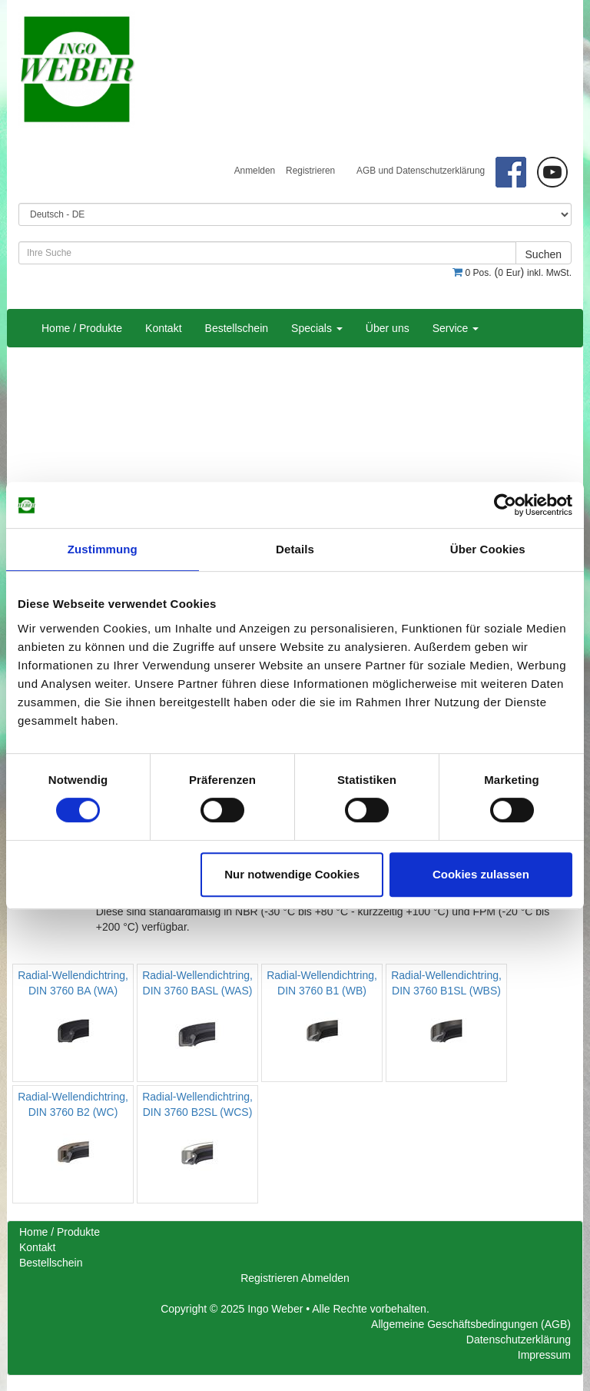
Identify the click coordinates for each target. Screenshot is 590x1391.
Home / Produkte (81, 328)
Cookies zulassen (481, 874)
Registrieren (310, 170)
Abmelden (325, 1278)
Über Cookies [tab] (487, 549)
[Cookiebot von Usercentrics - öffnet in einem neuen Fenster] (505, 504)
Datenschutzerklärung (518, 1339)
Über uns (387, 328)
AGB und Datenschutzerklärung (420, 170)
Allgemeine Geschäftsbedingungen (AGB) (471, 1324)
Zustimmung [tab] (103, 549)
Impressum (544, 1355)
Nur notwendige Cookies (292, 874)
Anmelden (255, 170)
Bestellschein (237, 328)
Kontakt (163, 328)
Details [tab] (295, 549)
